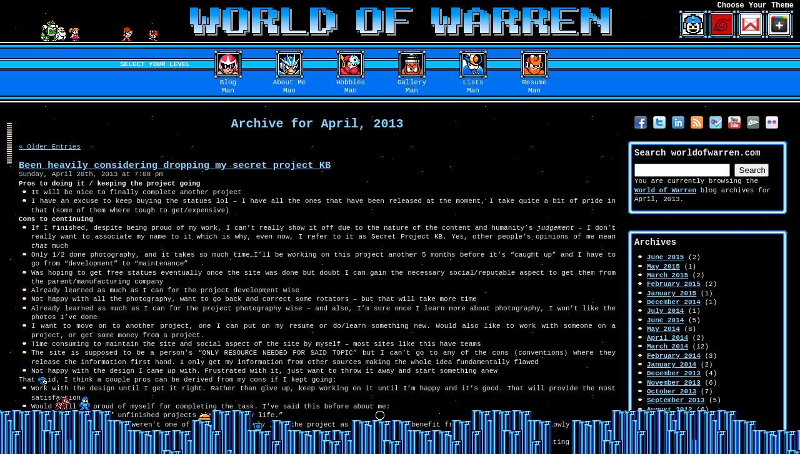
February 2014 (674, 355)
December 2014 (674, 302)
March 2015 (667, 275)
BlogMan (228, 87)
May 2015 (663, 266)
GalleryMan (412, 87)
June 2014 (665, 320)
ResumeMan (534, 87)
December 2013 (674, 373)
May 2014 (663, 328)
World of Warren (665, 190)
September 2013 (675, 400)
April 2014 (667, 337)
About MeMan (289, 87)
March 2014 (667, 346)
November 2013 (674, 382)
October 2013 (671, 391)
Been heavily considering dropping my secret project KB (175, 165)
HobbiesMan (350, 87)
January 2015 (671, 293)
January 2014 (671, 364)
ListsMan (473, 87)
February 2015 (674, 284)
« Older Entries (50, 146)
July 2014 (665, 310)
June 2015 (665, 257)
